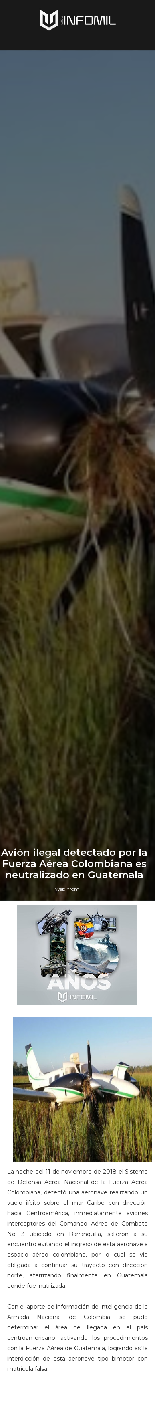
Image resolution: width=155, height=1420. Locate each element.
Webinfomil (68, 889)
